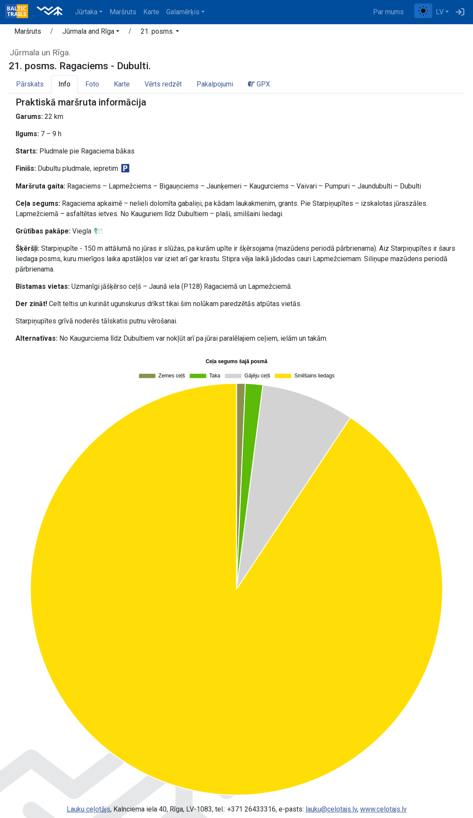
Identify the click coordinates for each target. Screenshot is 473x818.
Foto (92, 84)
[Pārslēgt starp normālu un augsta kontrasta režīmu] (423, 10)
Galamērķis (182, 12)
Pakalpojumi (214, 84)
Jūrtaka (86, 12)
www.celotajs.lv (383, 809)
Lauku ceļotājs (88, 809)
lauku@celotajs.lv (331, 809)
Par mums (388, 12)
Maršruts (122, 12)
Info (64, 84)
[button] (91, 33)
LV (440, 12)
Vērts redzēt (163, 84)
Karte (151, 12)
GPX (259, 84)
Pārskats (30, 84)
